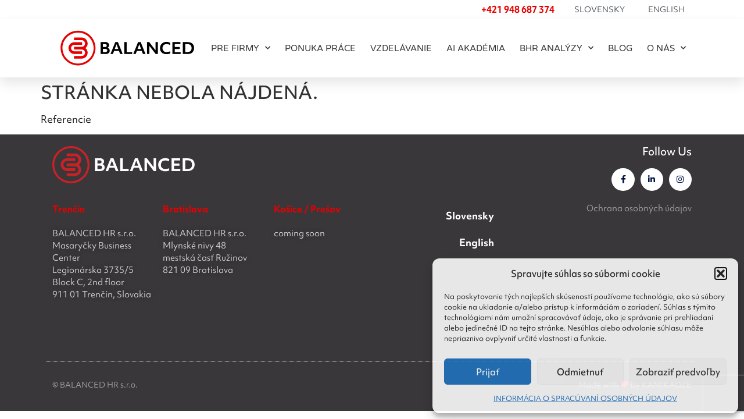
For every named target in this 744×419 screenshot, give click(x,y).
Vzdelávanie (401, 48)
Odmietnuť (580, 371)
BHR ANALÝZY (556, 48)
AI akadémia (475, 48)
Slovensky (599, 9)
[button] (721, 273)
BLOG (620, 48)
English (666, 9)
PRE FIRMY (240, 48)
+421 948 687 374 (518, 9)
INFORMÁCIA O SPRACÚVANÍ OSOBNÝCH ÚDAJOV (585, 398)
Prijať (487, 371)
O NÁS (666, 48)
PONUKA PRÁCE (320, 48)
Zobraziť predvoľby (678, 371)
